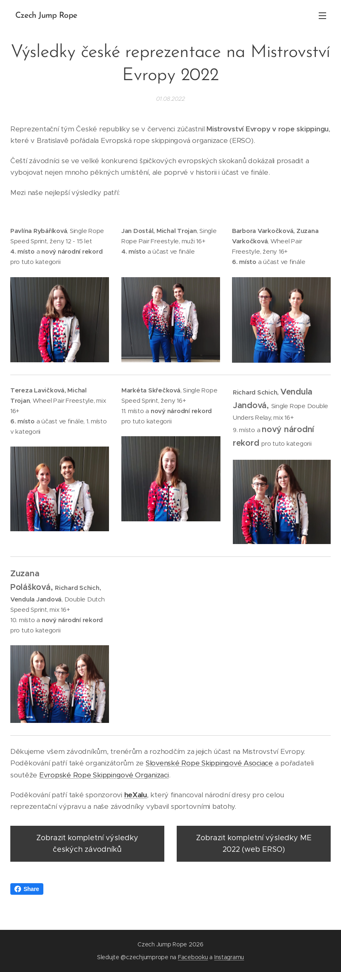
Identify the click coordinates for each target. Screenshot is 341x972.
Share (26, 889)
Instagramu (229, 957)
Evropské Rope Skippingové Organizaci (104, 774)
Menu (322, 15)
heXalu (135, 794)
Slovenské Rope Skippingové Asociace (209, 763)
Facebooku (193, 957)
